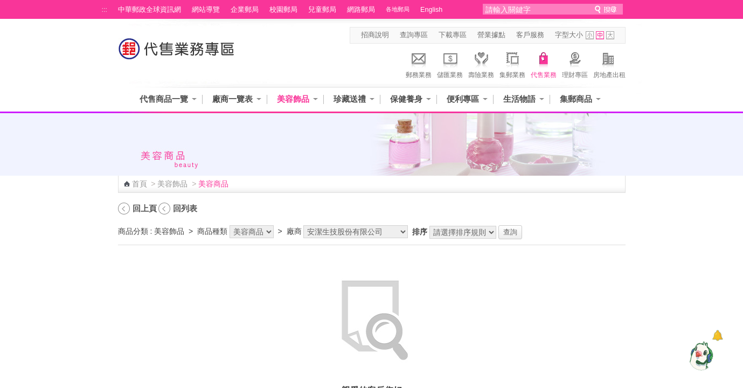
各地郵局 (397, 9)
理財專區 (575, 63)
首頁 (139, 183)
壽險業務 (481, 63)
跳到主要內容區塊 (5, 5)
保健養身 (406, 98)
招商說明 (375, 35)
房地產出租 (609, 63)
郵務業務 (419, 63)
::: (105, 9)
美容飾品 (293, 98)
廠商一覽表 (232, 98)
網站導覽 (206, 9)
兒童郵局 (322, 9)
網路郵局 (361, 9)
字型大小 (569, 35)
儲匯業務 (450, 63)
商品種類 (212, 231)
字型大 (610, 35)
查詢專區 (414, 35)
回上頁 (145, 208)
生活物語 (519, 98)
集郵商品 (576, 98)
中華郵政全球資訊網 (149, 9)
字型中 (600, 35)
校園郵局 (283, 9)
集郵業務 (512, 63)
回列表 (185, 208)
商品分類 (133, 231)
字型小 (590, 35)
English (431, 9)
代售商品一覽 (164, 98)
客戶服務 (530, 35)
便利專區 (463, 98)
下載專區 (453, 35)
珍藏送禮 (350, 98)
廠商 (294, 231)
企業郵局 (245, 9)
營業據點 (491, 35)
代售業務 (544, 63)
